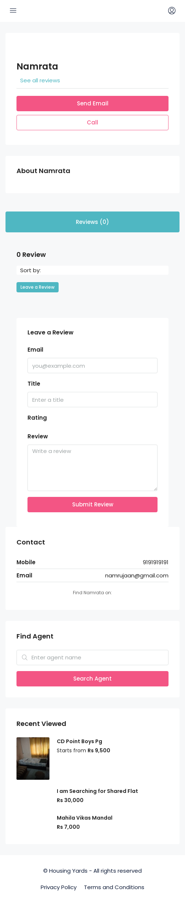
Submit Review (92, 504)
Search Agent (92, 678)
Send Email (92, 103)
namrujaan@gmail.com (137, 575)
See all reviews (40, 80)
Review (37, 436)
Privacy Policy (59, 887)
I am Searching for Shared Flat (97, 791)
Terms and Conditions (114, 887)
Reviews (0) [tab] (92, 222)
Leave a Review (38, 287)
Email (35, 349)
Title (33, 383)
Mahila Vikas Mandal (84, 817)
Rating (37, 418)
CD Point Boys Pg (79, 741)
